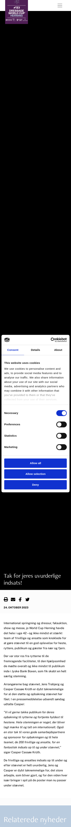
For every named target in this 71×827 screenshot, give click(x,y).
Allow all (35, 463)
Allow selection (35, 473)
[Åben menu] (60, 5)
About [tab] (58, 349)
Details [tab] (35, 349)
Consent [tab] (12, 349)
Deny (35, 484)
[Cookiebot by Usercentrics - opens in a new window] (51, 339)
